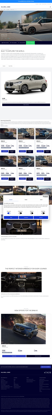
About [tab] (41, 199)
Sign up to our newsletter (46, 366)
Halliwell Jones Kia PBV (17, 386)
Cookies (40, 391)
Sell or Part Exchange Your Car (31, 380)
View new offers (21, 42)
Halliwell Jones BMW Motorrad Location (6, 386)
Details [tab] (26, 199)
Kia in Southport (3, 384)
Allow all (40, 217)
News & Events (3, 380)
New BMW (7, 9)
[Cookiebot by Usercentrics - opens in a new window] (43, 197)
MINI (14, 380)
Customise (26, 217)
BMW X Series (12, 9)
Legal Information (41, 379)
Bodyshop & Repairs (30, 381)
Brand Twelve (22, 396)
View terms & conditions (5, 125)
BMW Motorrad (16, 384)
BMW (4, 9)
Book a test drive (5, 42)
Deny (11, 217)
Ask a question (13, 42)
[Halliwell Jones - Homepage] (7, 6)
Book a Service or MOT (30, 379)
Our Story (2, 379)
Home (1, 9)
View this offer (5, 151)
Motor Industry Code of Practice (44, 380)
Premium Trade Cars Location (5, 385)
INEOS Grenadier (16, 385)
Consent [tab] (10, 199)
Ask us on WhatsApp (30, 42)
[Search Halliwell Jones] (46, 6)
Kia (14, 381)
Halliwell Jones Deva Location (5, 387)
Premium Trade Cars (17, 387)
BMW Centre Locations (4, 381)
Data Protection (41, 381)
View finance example (12, 151)
